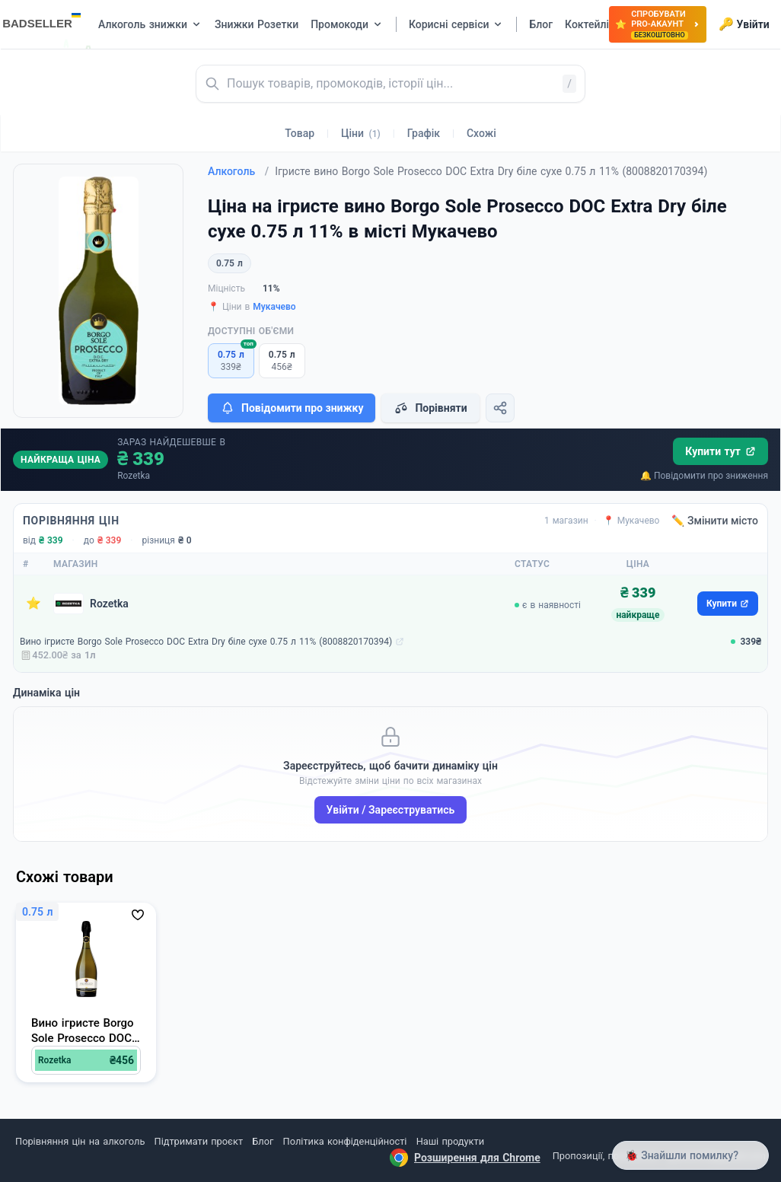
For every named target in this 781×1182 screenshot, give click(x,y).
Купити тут (720, 451)
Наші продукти (450, 1141)
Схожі (481, 133)
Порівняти (430, 408)
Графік (423, 133)
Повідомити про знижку (291, 408)
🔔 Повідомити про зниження (704, 475)
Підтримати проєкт (199, 1141)
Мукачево (274, 306)
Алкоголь (238, 171)
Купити (727, 603)
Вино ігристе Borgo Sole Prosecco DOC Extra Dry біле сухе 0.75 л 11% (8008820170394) (206, 641)
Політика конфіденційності (345, 1141)
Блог (262, 1141)
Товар (299, 133)
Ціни (361, 133)
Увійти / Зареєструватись (391, 810)
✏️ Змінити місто (714, 521)
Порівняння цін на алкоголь (80, 1141)
